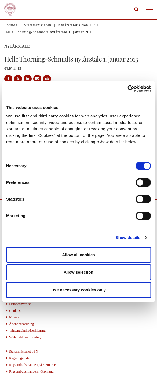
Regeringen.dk (19, 358)
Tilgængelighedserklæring (27, 330)
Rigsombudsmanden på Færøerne (32, 365)
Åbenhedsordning (21, 324)
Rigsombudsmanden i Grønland (31, 371)
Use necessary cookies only (78, 290)
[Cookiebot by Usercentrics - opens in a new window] (127, 88)
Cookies (15, 311)
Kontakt (14, 317)
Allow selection (78, 272)
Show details (128, 237)
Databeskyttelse (20, 304)
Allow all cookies (78, 254)
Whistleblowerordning (25, 337)
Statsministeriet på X (23, 351)
